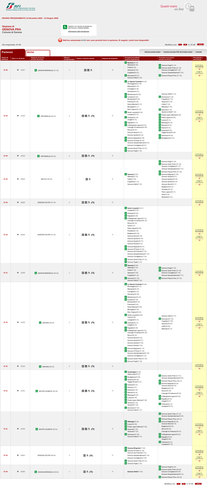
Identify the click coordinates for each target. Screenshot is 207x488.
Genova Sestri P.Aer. (169, 68)
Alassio (164, 125)
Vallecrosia (131, 374)
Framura (130, 102)
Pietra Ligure (166, 117)
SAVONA (45, 323)
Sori (163, 194)
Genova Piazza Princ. (169, 75)
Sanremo (165, 135)
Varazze (130, 70)
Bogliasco (165, 187)
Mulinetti (164, 197)
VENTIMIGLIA (46, 116)
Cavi (129, 317)
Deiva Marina (132, 104)
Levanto (130, 97)
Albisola (130, 65)
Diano (164, 128)
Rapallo (130, 122)
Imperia (164, 130)
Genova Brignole (133, 138)
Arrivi (30, 52)
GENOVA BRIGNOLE (45, 70)
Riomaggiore (131, 84)
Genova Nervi (132, 132)
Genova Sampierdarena (170, 72)
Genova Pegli (166, 65)
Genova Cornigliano (169, 70)
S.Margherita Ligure (134, 125)
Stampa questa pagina (152, 52)
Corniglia (130, 89)
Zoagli (129, 119)
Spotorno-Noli (166, 112)
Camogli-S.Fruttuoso (134, 127)
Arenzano (130, 75)
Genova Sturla (167, 176)
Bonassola (131, 99)
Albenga (164, 122)
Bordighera (165, 138)
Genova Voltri (132, 78)
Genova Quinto (167, 181)
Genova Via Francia (134, 251)
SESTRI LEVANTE (46, 391)
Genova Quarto (132, 135)
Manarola (130, 86)
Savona (164, 110)
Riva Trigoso (131, 109)
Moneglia (130, 107)
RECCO (44, 179)
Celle (129, 67)
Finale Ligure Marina (169, 115)
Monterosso (131, 94)
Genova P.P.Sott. (133, 140)
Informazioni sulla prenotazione (78, 31)
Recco (129, 130)
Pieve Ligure (166, 192)
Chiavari (130, 117)
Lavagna (130, 114)
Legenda (199, 52)
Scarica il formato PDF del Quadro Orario (178, 52)
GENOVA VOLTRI (44, 202)
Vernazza (130, 91)
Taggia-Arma (166, 132)
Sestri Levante (132, 112)
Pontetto (164, 189)
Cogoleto (130, 72)
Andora (130, 390)
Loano (164, 120)
